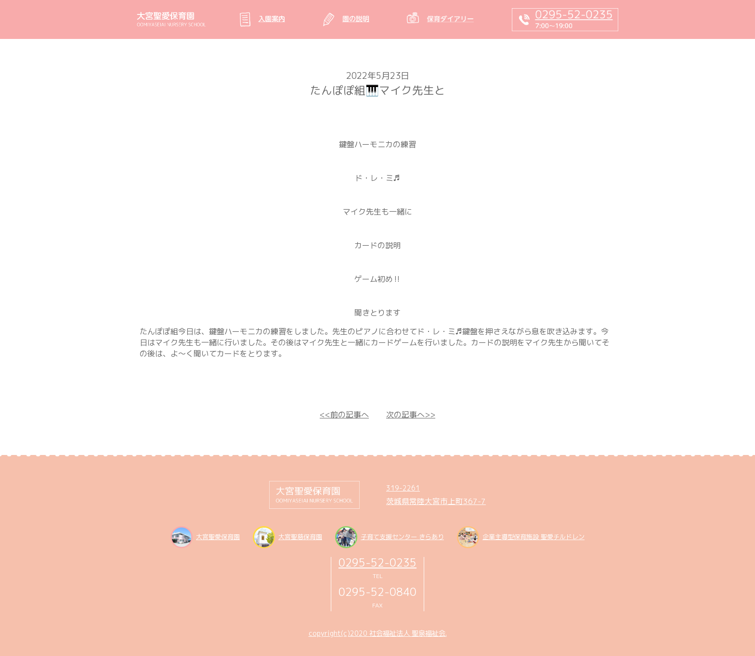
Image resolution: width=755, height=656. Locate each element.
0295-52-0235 (377, 562)
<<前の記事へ (344, 414)
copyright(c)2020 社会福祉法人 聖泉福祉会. (378, 633)
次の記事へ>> (410, 414)
